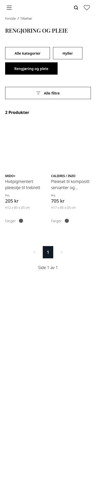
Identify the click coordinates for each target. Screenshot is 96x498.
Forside (11, 18)
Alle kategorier (27, 53)
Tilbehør (26, 18)
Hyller (67, 53)
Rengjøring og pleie (31, 68)
